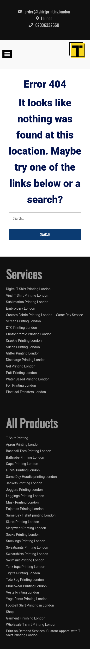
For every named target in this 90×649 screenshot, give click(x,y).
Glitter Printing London (23, 353)
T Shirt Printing (17, 438)
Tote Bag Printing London (25, 580)
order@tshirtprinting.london (44, 11)
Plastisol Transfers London (26, 392)
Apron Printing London (22, 444)
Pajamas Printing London (25, 509)
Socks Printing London (23, 534)
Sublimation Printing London (27, 302)
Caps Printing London (22, 464)
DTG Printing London (21, 328)
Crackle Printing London (24, 341)
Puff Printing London (21, 373)
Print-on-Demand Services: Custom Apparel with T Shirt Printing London (43, 633)
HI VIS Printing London (23, 470)
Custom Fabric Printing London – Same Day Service (44, 315)
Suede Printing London (23, 347)
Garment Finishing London (25, 618)
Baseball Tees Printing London (28, 451)
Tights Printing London (23, 573)
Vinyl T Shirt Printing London (27, 295)
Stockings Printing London (25, 541)
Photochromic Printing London (29, 334)
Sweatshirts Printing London (27, 554)
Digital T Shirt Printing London (28, 289)
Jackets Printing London (24, 483)
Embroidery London (20, 308)
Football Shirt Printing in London (30, 605)
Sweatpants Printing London (27, 547)
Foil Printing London (21, 385)
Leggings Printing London (25, 496)
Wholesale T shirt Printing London (31, 624)
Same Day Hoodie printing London (31, 477)
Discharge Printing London (25, 360)
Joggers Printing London (24, 490)
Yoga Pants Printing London (27, 599)
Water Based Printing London (27, 379)
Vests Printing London (22, 592)
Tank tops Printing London (25, 567)
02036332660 (43, 25)
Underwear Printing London (26, 586)
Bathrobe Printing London (25, 457)
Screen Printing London (23, 321)
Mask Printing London (22, 502)
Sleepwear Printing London (26, 528)
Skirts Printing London (22, 522)
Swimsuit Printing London (25, 560)
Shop (10, 612)
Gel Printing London (20, 366)
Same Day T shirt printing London (30, 515)
